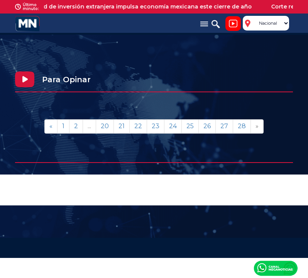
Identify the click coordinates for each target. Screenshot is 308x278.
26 (207, 126)
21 (121, 126)
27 (224, 126)
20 (105, 126)
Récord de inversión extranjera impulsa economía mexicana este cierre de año (142, 6)
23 (155, 126)
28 (242, 126)
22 (138, 126)
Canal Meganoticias (275, 268)
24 (173, 126)
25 (190, 126)
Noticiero (233, 23)
